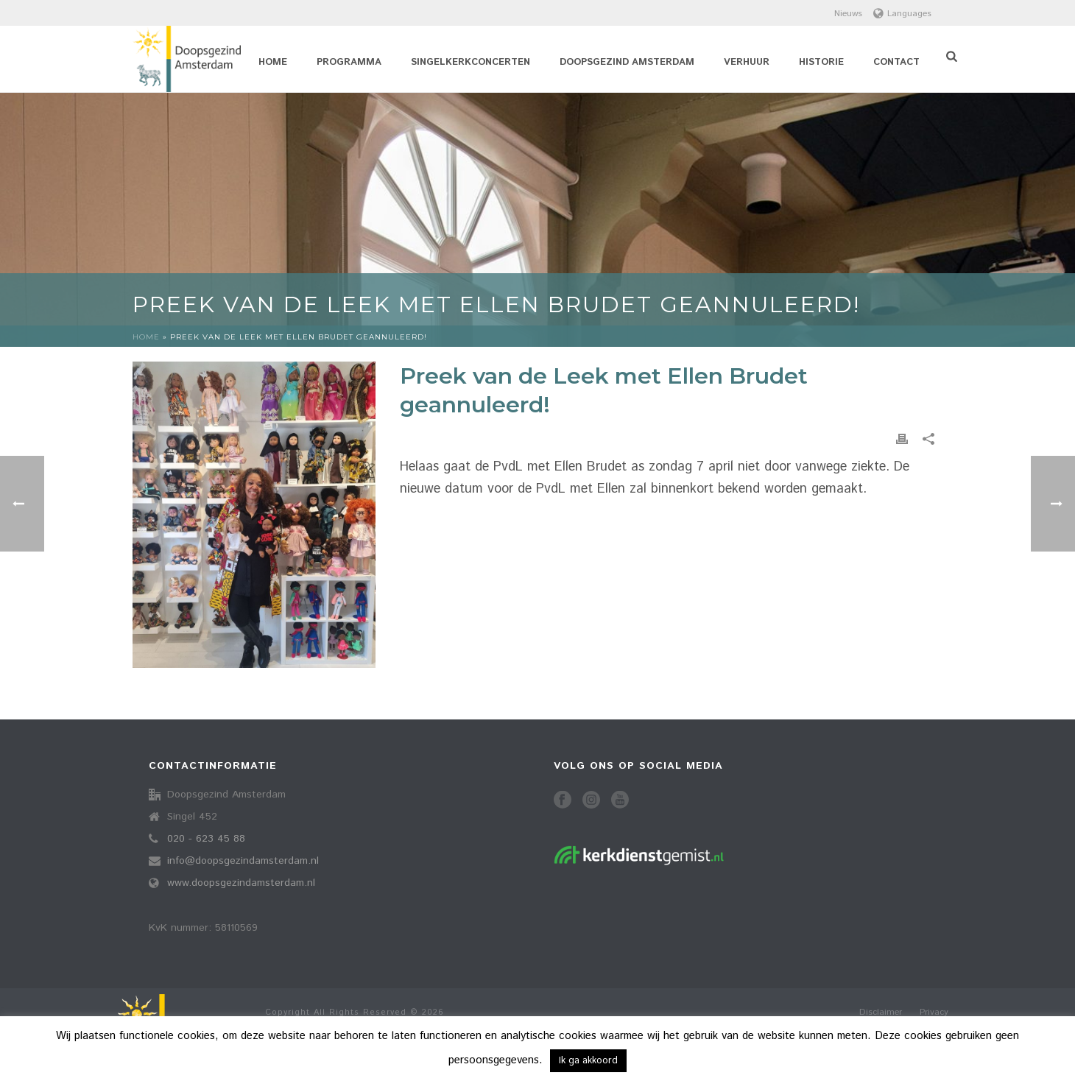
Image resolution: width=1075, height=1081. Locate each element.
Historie (821, 62)
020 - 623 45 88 (206, 838)
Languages (902, 13)
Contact (896, 62)
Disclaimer (880, 1012)
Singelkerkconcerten (470, 62)
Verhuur (746, 62)
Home (272, 62)
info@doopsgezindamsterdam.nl (243, 860)
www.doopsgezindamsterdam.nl (241, 883)
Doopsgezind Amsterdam (627, 62)
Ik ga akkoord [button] (588, 1061)
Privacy (934, 1012)
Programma (349, 62)
